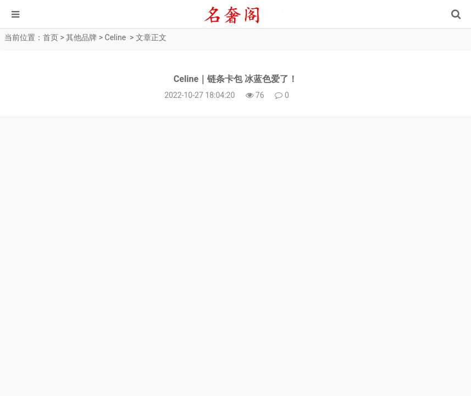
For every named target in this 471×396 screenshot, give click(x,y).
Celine (115, 37)
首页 (50, 37)
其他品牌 (81, 37)
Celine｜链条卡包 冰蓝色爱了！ (235, 79)
